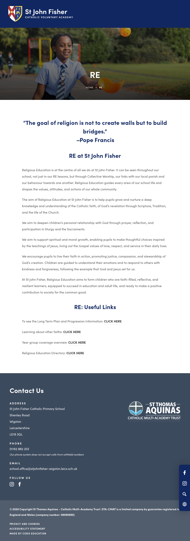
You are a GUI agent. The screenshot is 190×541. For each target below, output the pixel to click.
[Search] (184, 494)
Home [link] (89, 87)
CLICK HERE (113, 321)
